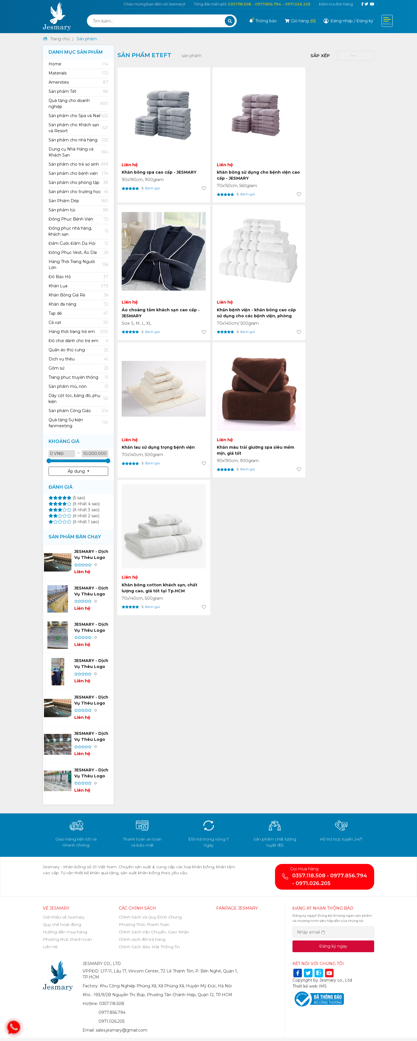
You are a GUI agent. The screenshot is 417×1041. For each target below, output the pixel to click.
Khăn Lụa (78, 286)
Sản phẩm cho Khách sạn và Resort (78, 127)
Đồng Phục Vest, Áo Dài (78, 253)
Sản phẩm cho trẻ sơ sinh (78, 164)
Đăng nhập (341, 20)
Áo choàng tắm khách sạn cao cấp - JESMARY (276, 145)
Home (78, 64)
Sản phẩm (87, 38)
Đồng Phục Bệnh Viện (78, 219)
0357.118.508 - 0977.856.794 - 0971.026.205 (269, 4)
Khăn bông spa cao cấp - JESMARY (148, 145)
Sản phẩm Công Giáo (78, 411)
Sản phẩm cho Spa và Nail (78, 116)
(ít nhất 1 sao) (74, 521)
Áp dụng (78, 471)
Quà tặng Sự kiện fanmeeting (78, 422)
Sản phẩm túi (78, 210)
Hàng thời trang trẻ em (78, 332)
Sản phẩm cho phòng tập (78, 183)
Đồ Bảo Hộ (78, 277)
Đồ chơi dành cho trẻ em (78, 341)
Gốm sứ (78, 368)
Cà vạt (78, 323)
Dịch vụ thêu (78, 359)
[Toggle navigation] (387, 21)
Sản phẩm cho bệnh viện (78, 173)
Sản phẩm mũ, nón (78, 387)
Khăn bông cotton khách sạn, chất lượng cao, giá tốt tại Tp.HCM (276, 255)
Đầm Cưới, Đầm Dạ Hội (78, 243)
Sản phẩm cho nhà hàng (78, 140)
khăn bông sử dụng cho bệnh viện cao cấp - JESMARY (212, 148)
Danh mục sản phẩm (76, 52)
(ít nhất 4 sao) (74, 503)
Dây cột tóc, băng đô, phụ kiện (78, 398)
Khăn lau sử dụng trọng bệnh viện (147, 252)
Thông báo (263, 20)
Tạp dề (78, 313)
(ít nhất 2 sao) (74, 515)
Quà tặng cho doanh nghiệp (78, 103)
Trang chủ (56, 38)
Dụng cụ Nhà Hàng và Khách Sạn (78, 152)
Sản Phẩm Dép (78, 201)
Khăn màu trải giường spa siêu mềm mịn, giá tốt (210, 255)
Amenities (78, 82)
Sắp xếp (320, 55)
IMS (323, 986)
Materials (78, 73)
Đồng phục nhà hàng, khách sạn (78, 231)
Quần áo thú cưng (78, 350)
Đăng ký (364, 20)
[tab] (78, 64)
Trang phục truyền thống (78, 377)
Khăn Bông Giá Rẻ (78, 295)
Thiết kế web (305, 986)
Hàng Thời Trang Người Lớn (78, 264)
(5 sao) (67, 497)
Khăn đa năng (78, 304)
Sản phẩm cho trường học (78, 192)
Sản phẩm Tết (78, 92)
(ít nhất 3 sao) (74, 509)
